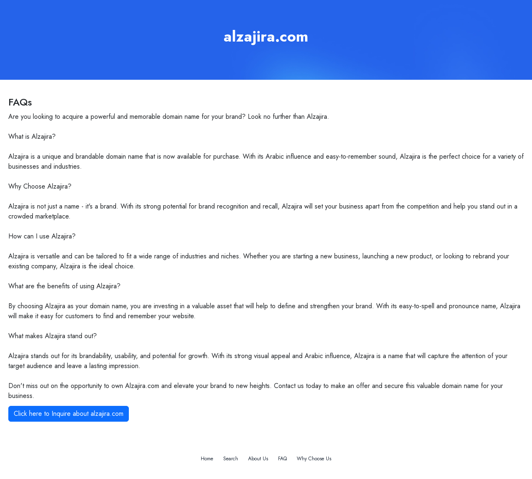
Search (230, 458)
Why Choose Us (314, 458)
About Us (258, 458)
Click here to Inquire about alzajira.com (68, 413)
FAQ (282, 458)
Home (207, 458)
